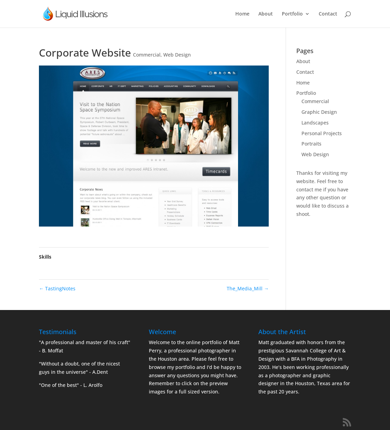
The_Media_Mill (248, 288)
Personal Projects (321, 133)
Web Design (177, 54)
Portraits (311, 143)
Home (242, 14)
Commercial (147, 54)
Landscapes (315, 122)
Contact (328, 14)
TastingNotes (57, 288)
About (265, 14)
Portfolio (292, 14)
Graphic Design (319, 112)
